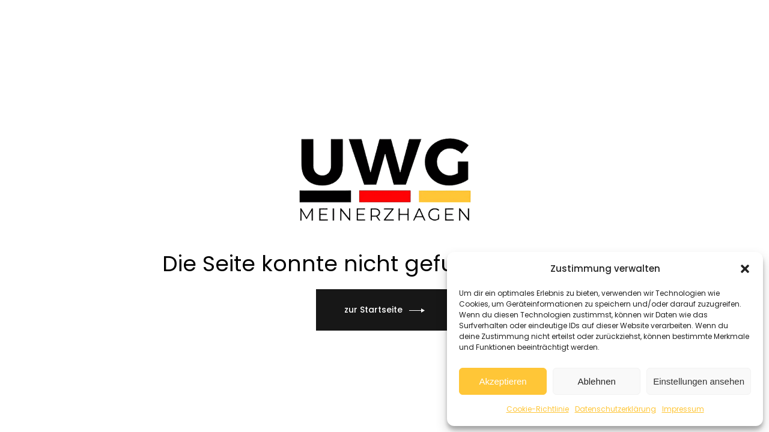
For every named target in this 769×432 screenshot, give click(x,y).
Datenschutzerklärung (615, 409)
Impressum (683, 409)
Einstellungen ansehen (698, 381)
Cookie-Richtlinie (537, 409)
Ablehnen (596, 381)
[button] (745, 269)
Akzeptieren (502, 381)
